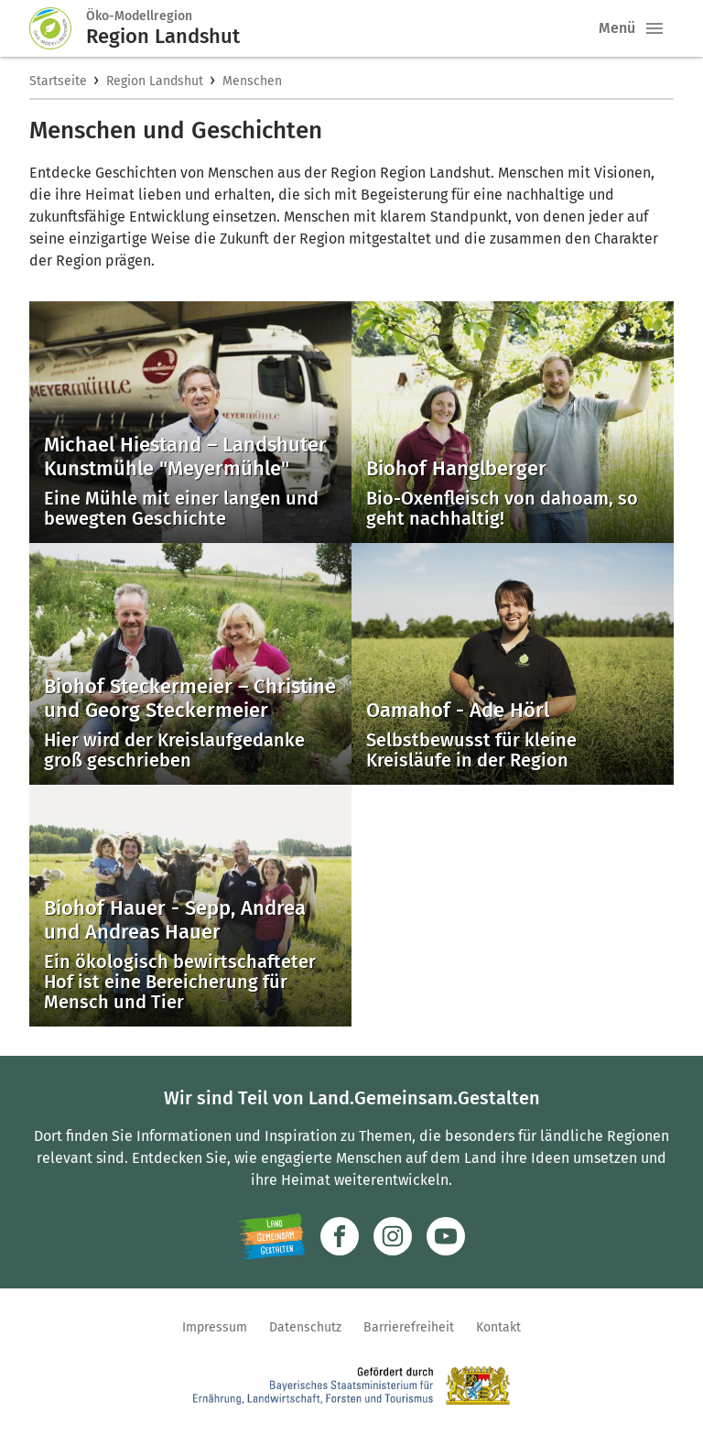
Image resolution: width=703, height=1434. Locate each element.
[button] (654, 28)
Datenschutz (305, 1327)
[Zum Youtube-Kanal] (446, 1236)
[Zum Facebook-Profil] (339, 1236)
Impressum (214, 1327)
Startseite (58, 81)
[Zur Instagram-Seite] (392, 1236)
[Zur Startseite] (57, 28)
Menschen (252, 81)
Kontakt (498, 1327)
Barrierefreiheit (408, 1327)
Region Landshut (154, 81)
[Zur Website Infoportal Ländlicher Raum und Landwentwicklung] (271, 1236)
